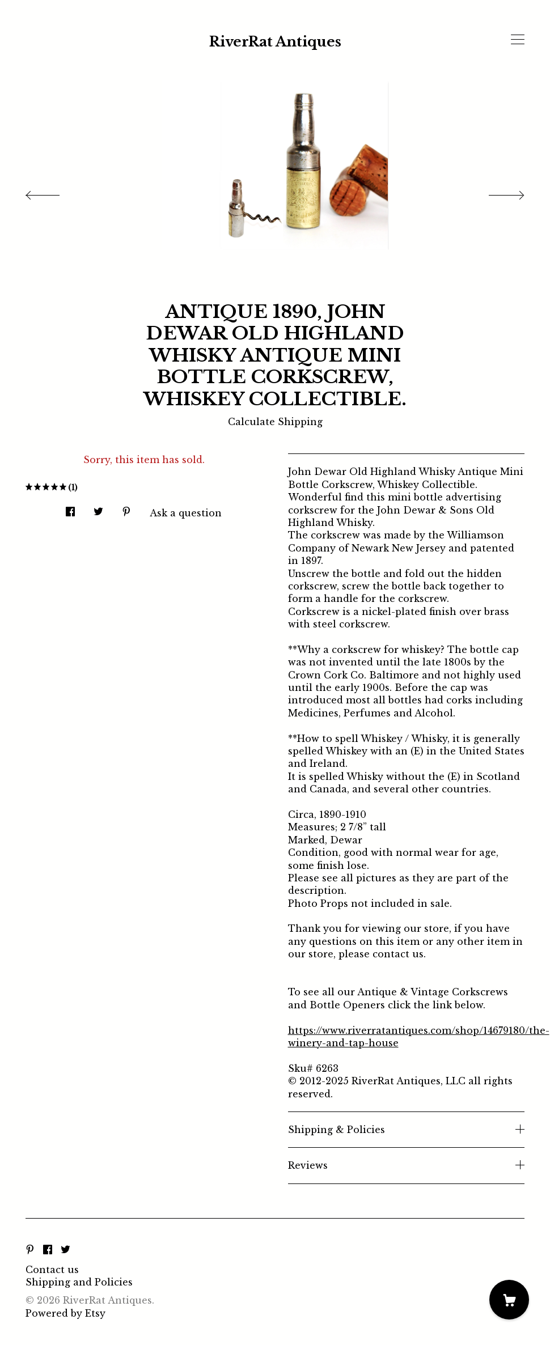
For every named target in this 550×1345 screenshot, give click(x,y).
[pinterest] (30, 1250)
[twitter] (65, 1250)
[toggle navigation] (517, 39)
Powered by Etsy (65, 1313)
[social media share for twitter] (98, 508)
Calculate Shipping (275, 421)
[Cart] (509, 1299)
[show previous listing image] (54, 192)
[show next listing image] (496, 192)
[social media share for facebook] (70, 508)
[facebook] (47, 1250)
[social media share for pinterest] (126, 508)
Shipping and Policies (79, 1282)
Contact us (52, 1269)
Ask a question (186, 513)
